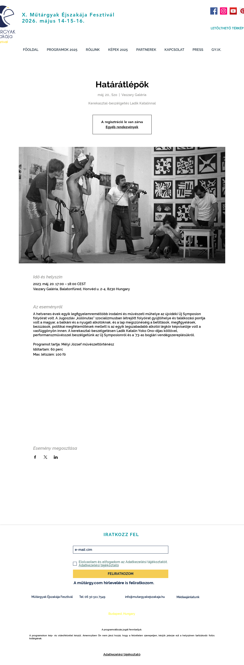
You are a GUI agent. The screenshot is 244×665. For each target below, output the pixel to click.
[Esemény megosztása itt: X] (45, 457)
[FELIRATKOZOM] (120, 574)
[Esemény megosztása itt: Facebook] (35, 457)
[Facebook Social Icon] (213, 11)
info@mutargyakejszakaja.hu (145, 597)
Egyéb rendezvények (122, 127)
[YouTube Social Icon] (233, 11)
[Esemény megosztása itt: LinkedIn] (56, 457)
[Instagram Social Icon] (223, 11)
